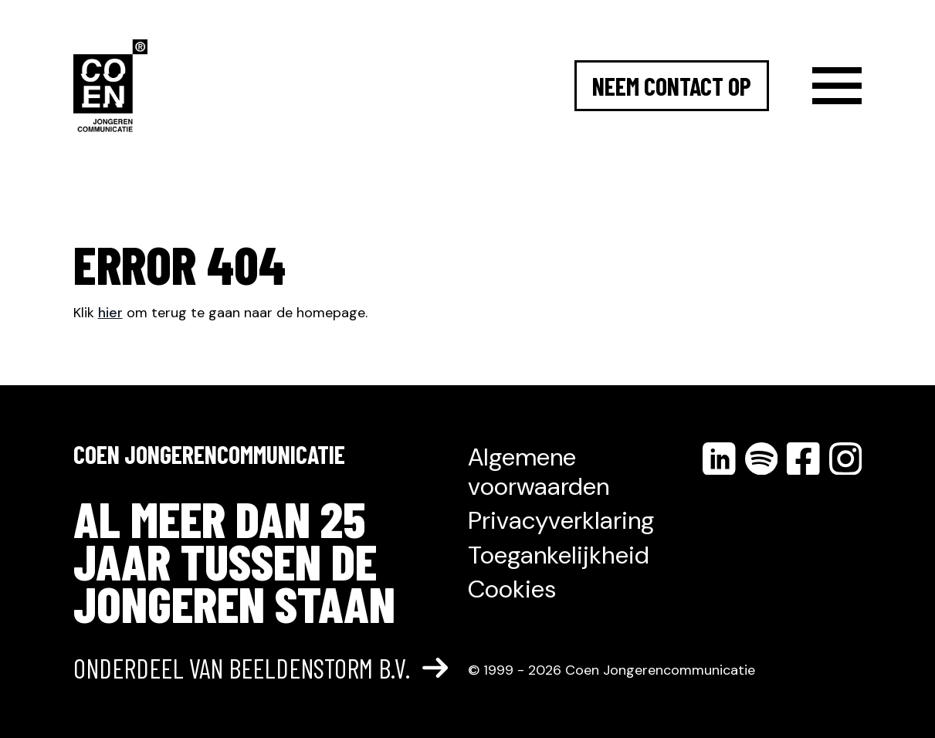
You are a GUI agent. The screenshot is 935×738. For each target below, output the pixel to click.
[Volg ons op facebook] (803, 458)
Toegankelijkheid (558, 555)
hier (110, 312)
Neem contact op (671, 85)
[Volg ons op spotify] (761, 458)
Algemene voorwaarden (538, 472)
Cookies (512, 589)
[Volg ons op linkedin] (719, 458)
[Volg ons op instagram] (845, 458)
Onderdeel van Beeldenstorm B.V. (260, 668)
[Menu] (837, 85)
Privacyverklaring (561, 520)
